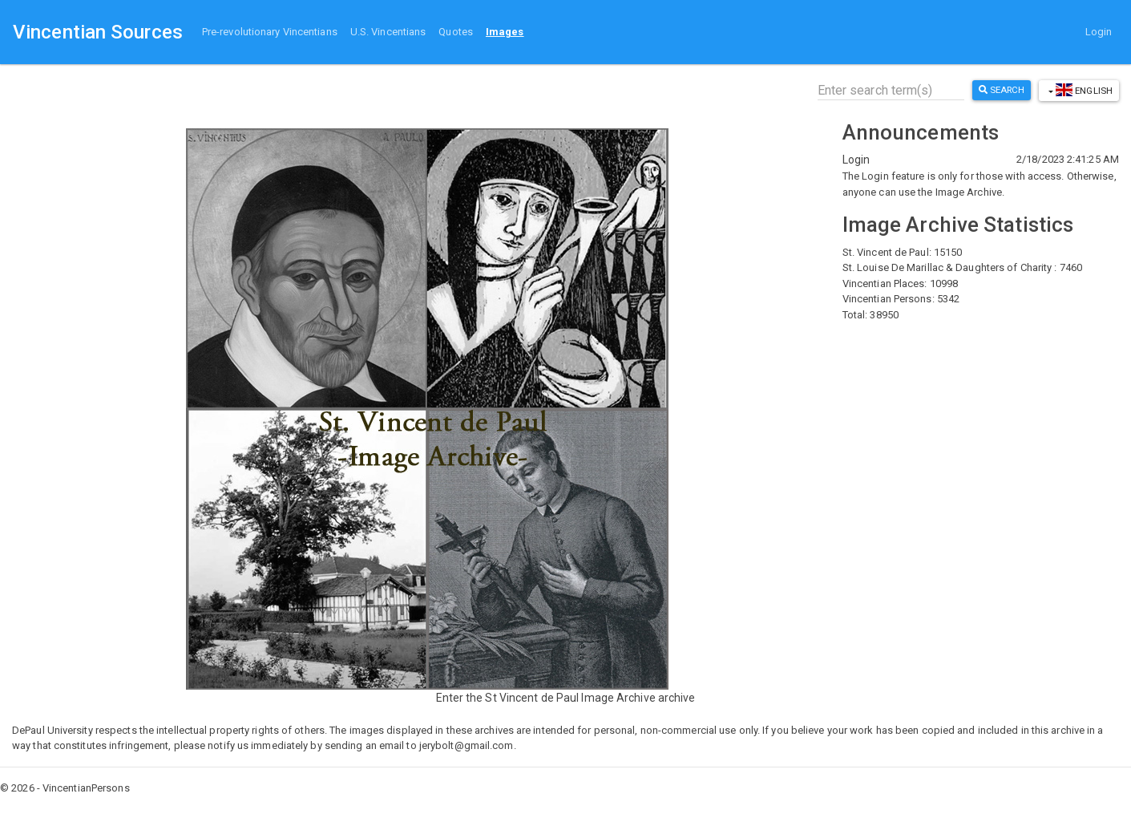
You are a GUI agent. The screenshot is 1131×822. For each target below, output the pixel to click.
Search (1002, 89)
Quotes (455, 32)
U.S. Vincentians (388, 32)
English (1083, 89)
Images (505, 32)
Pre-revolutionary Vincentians (269, 32)
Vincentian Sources (98, 32)
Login (1099, 32)
